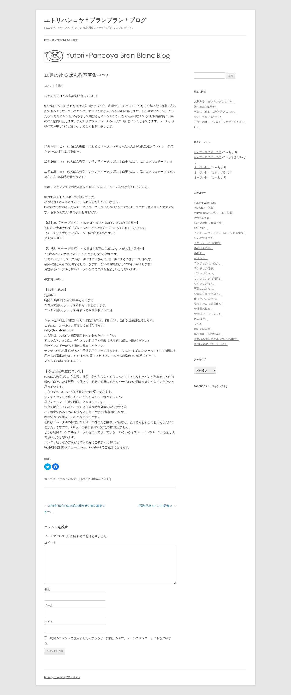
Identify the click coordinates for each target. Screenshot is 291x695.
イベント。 (201, 258)
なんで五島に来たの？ (207, 116)
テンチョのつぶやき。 (207, 263)
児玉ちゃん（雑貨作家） (209, 303)
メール (48, 605)
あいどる (220, 172)
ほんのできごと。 (205, 238)
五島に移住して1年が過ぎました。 (215, 111)
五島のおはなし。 (205, 288)
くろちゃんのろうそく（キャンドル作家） (220, 233)
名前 (47, 589)
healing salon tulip (205, 202)
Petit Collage (202, 217)
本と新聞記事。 (203, 329)
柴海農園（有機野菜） (207, 334)
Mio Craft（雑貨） (205, 207)
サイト (48, 621)
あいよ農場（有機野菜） (209, 223)
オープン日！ (202, 167)
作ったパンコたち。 (206, 298)
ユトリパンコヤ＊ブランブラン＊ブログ (95, 20)
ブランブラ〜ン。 (205, 273)
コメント (50, 542)
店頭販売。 (201, 319)
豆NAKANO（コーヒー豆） (211, 344)
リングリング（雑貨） (207, 278)
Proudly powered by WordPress (62, 677)
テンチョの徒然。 (205, 268)
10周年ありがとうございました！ (214, 101)
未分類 (198, 324)
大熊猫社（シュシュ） (207, 313)
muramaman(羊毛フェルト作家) (213, 212)
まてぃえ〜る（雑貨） (207, 243)
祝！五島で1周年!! (205, 106)
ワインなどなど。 (205, 283)
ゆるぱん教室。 (69, 479)
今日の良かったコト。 (207, 293)
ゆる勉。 (199, 253)
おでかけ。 (201, 228)
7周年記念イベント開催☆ (157, 505)
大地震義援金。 (203, 308)
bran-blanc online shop (61, 40)
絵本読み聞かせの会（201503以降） (216, 339)
